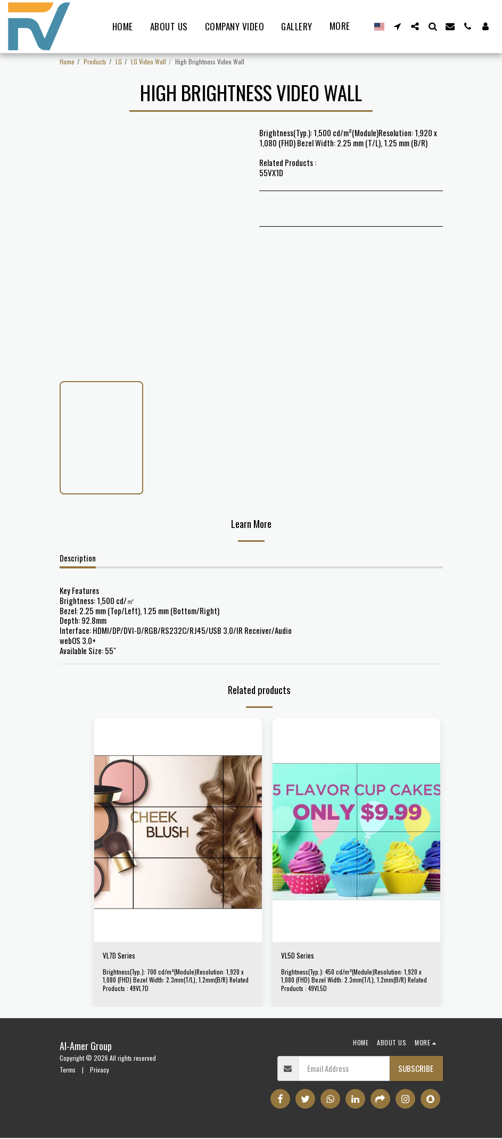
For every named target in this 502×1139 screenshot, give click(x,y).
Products (95, 61)
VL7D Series (121, 956)
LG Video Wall (148, 61)
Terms (68, 1070)
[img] (178, 830)
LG (119, 61)
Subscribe (415, 1069)
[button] (397, 26)
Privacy (99, 1070)
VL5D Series (299, 956)
